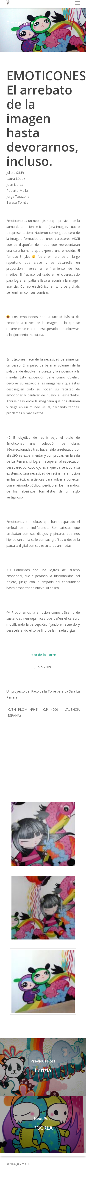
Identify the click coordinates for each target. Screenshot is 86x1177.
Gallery (17, 32)
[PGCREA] (43, 1124)
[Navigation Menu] (77, 2)
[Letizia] (43, 1067)
